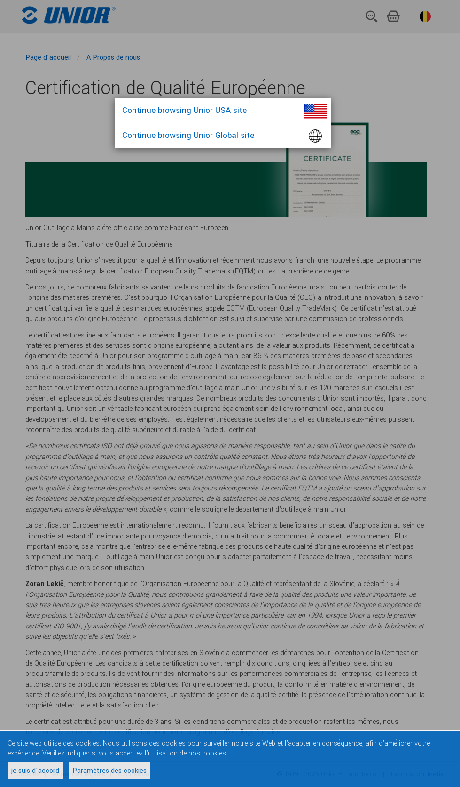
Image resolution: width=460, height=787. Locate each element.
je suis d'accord (35, 771)
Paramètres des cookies (109, 771)
